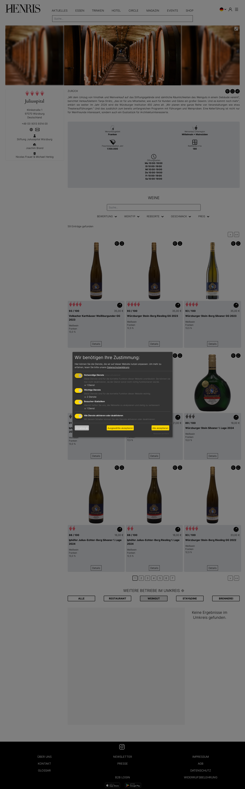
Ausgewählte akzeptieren (120, 428)
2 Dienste (90, 396)
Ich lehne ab (82, 428)
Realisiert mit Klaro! (161, 433)
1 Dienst (89, 385)
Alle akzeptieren (160, 428)
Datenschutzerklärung (118, 367)
